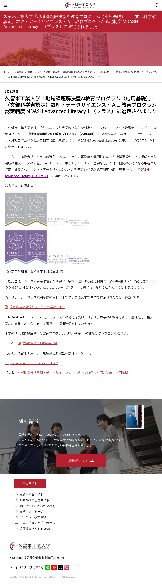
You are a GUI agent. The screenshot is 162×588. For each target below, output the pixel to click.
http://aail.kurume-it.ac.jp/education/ (31, 362)
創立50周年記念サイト (34, 500)
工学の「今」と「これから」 (39, 523)
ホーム (6, 72)
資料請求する (78, 461)
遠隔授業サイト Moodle (35, 528)
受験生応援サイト (31, 494)
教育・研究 (33, 72)
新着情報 (19, 72)
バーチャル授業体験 (33, 517)
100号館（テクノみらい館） (38, 506)
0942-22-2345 (29, 567)
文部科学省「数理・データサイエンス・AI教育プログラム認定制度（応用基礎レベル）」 (80, 372)
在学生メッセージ (31, 511)
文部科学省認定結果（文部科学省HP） (37, 306)
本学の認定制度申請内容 (40, 342)
